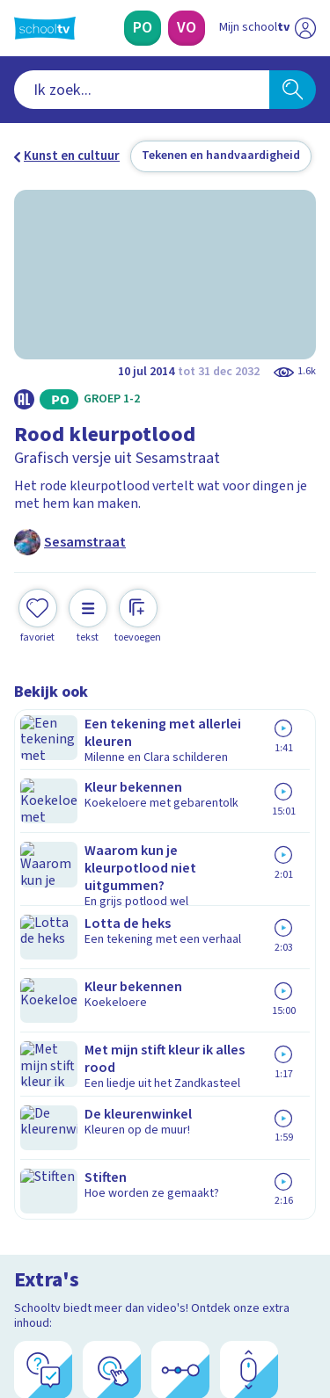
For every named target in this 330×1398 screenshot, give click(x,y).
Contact (43, 905)
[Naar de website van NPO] (305, 28)
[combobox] (141, 89)
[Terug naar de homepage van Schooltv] (45, 28)
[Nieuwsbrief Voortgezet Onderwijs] (165, 1155)
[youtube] (139, 1278)
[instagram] (61, 1278)
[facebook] (23, 1278)
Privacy (41, 976)
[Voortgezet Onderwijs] (186, 28)
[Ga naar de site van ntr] (250, 1315)
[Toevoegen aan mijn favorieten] (37, 599)
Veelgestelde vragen (85, 929)
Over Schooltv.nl (73, 953)
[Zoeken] (292, 89)
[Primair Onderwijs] (142, 28)
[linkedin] (100, 1278)
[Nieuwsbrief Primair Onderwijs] (165, 1106)
